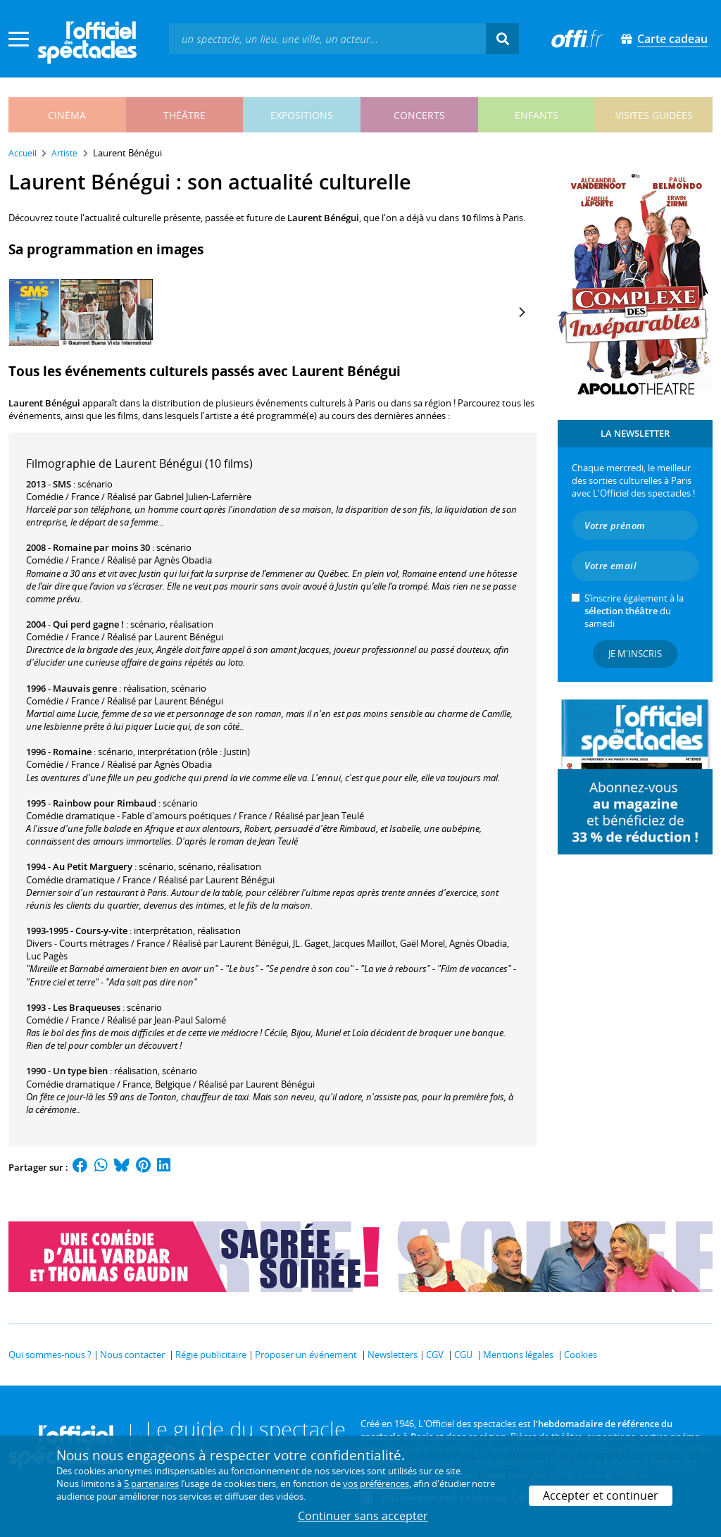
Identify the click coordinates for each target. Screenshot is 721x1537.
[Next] (521, 312)
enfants (536, 115)
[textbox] (327, 38)
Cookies (580, 1354)
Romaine (72, 751)
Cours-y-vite (101, 930)
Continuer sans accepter (363, 1516)
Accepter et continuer (600, 1495)
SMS (62, 484)
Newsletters (393, 1354)
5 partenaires (151, 1483)
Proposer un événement (306, 1354)
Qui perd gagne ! (88, 624)
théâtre (184, 115)
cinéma (67, 115)
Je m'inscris (635, 653)
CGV (435, 1354)
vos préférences (376, 1483)
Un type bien (80, 1070)
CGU (463, 1354)
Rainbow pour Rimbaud (104, 803)
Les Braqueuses (86, 1007)
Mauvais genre (85, 688)
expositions (301, 115)
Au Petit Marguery (92, 866)
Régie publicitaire (210, 1354)
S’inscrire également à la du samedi (634, 611)
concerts (419, 115)
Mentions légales (518, 1354)
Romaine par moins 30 (101, 547)
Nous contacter (132, 1354)
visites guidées (654, 115)
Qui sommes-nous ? (50, 1354)
